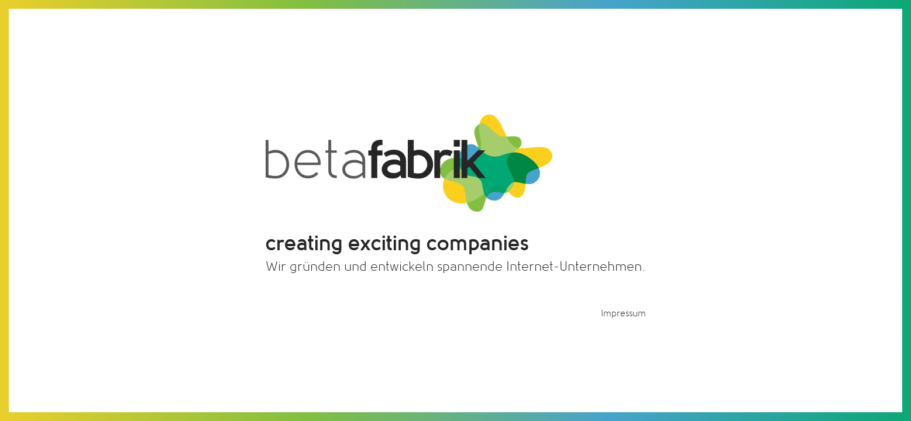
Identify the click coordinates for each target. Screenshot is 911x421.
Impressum (623, 313)
